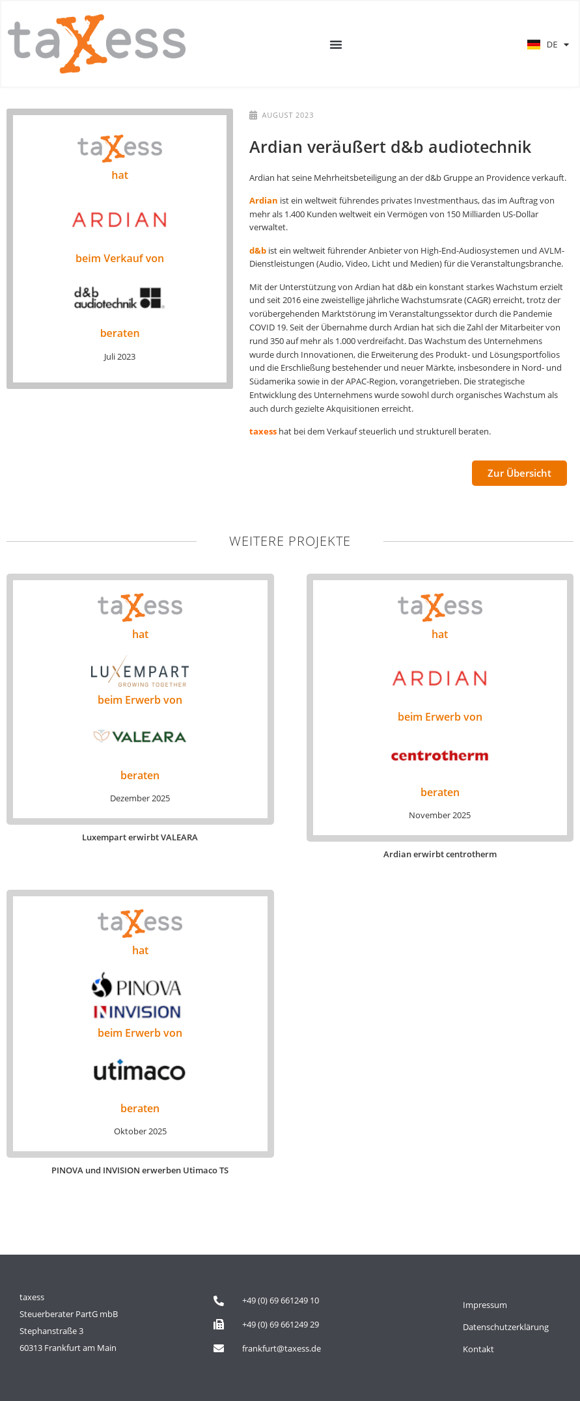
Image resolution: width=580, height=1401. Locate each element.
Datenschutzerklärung (506, 1327)
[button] (336, 44)
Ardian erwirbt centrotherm (440, 854)
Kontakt (478, 1349)
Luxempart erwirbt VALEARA (140, 837)
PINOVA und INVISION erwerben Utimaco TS (139, 1170)
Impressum (485, 1305)
